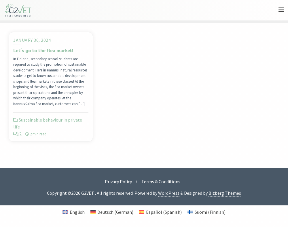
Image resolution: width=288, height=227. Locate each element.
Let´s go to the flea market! (43, 50)
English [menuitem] (77, 212)
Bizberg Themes (225, 193)
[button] (12, 214)
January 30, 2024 (32, 40)
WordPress (168, 193)
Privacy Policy (118, 181)
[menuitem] (73, 212)
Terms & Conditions (160, 181)
